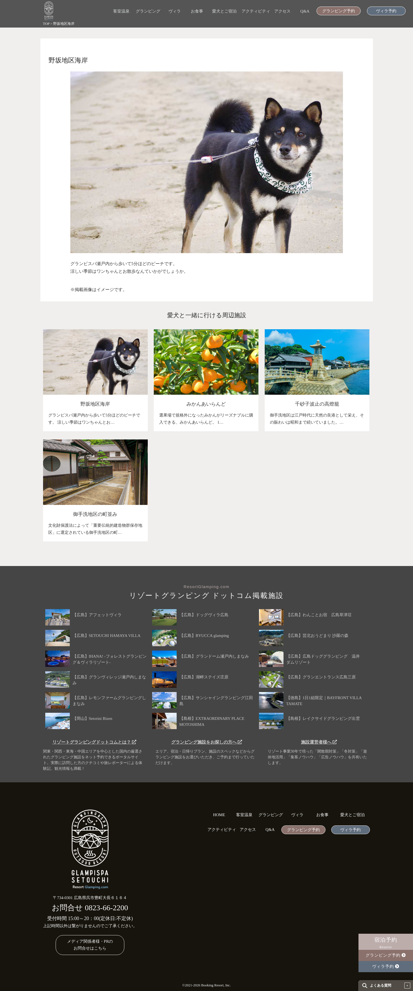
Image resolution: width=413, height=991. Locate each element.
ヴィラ (174, 11)
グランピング (148, 11)
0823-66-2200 (106, 907)
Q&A (304, 11)
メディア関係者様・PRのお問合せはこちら (90, 945)
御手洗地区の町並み (95, 514)
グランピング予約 (338, 11)
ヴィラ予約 (386, 11)
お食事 (197, 11)
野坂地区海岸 (95, 404)
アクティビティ (256, 11)
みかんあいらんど (206, 404)
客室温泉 (121, 11)
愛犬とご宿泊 (224, 11)
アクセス (282, 11)
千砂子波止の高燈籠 (317, 404)
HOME (219, 815)
